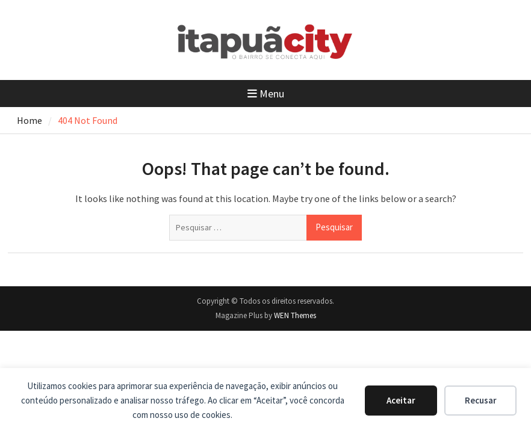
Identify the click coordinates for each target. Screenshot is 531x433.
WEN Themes (295, 315)
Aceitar (401, 400)
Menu (265, 93)
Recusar (481, 400)
